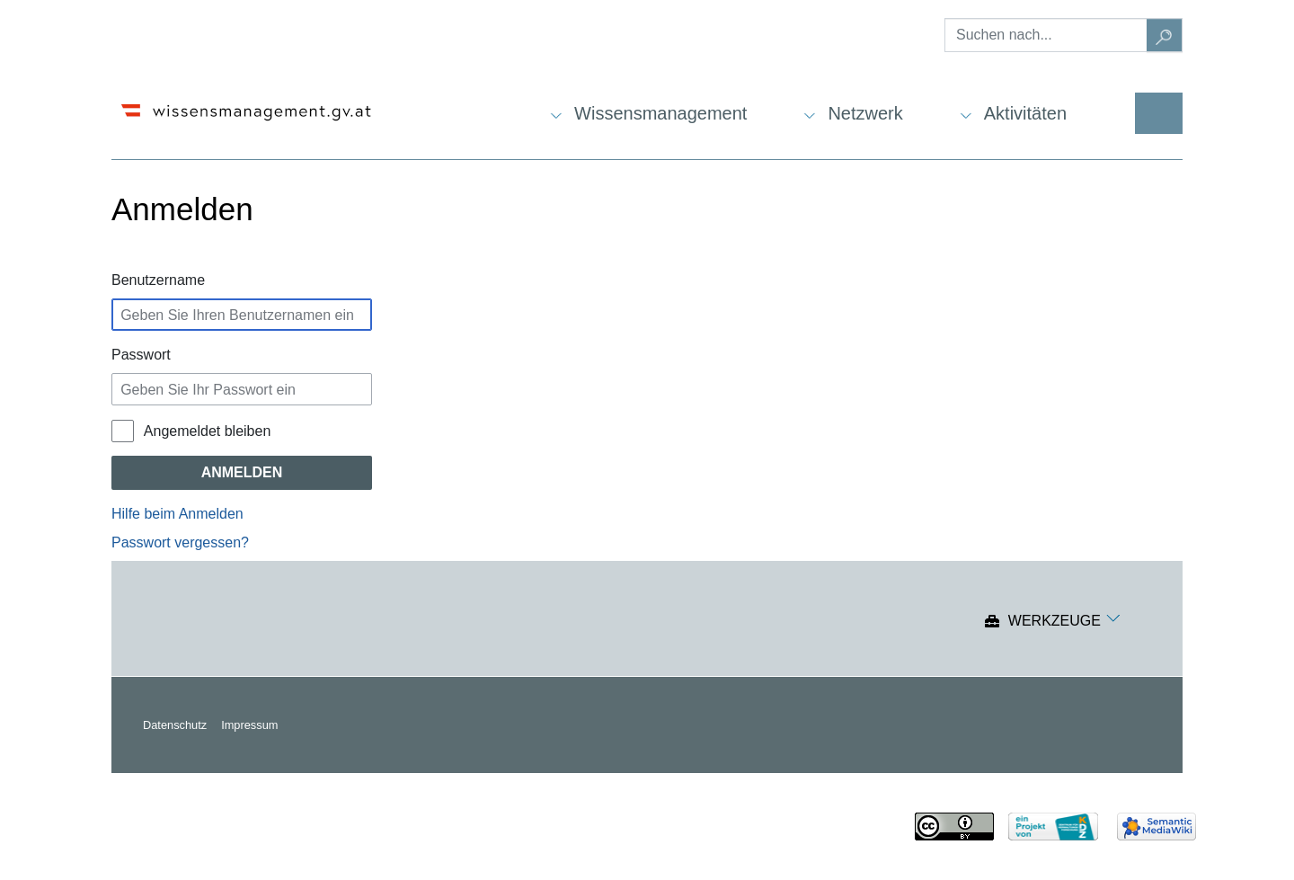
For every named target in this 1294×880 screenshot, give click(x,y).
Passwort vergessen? (180, 542)
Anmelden (242, 472)
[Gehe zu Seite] (1165, 35)
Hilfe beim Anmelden (177, 513)
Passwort (141, 354)
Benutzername (158, 280)
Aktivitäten (1025, 113)
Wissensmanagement (660, 113)
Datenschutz (175, 725)
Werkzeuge (1054, 621)
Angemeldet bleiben (207, 431)
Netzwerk (865, 113)
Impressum (249, 725)
